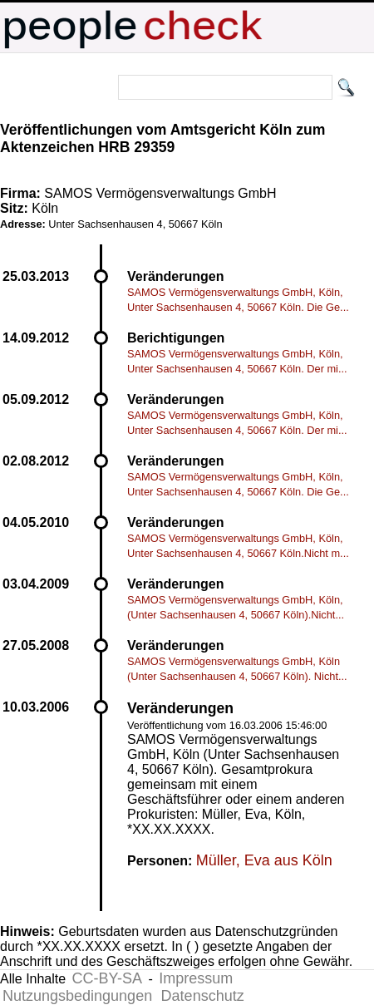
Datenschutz (202, 996)
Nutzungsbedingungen (77, 996)
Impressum (196, 978)
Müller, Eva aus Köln (264, 860)
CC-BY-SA (107, 978)
